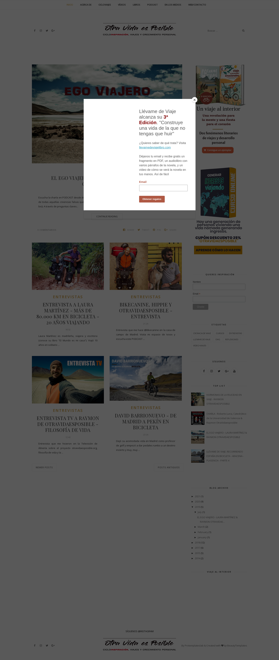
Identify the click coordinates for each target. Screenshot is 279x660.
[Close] (194, 100)
